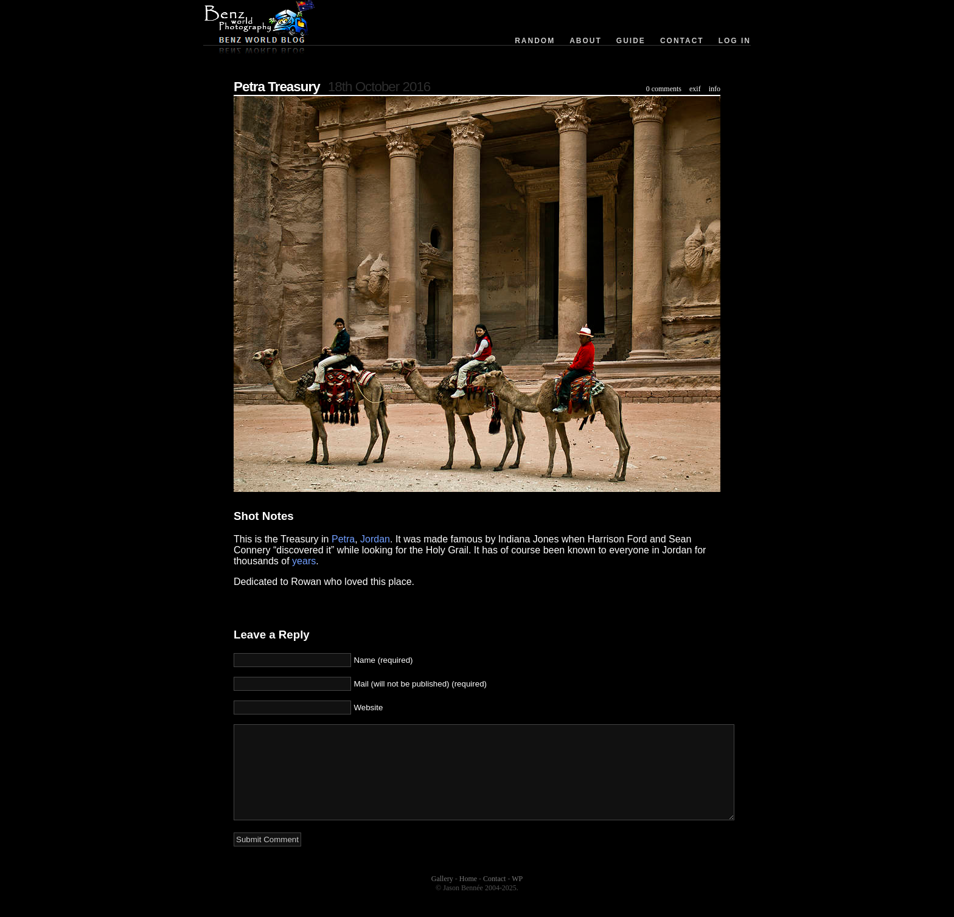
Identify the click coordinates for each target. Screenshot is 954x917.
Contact (682, 40)
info (714, 89)
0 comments (663, 89)
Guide (631, 40)
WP (517, 897)
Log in (735, 40)
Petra (343, 539)
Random (535, 40)
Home (468, 897)
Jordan (375, 539)
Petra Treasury (277, 86)
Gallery (442, 897)
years (304, 561)
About (585, 40)
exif (695, 89)
